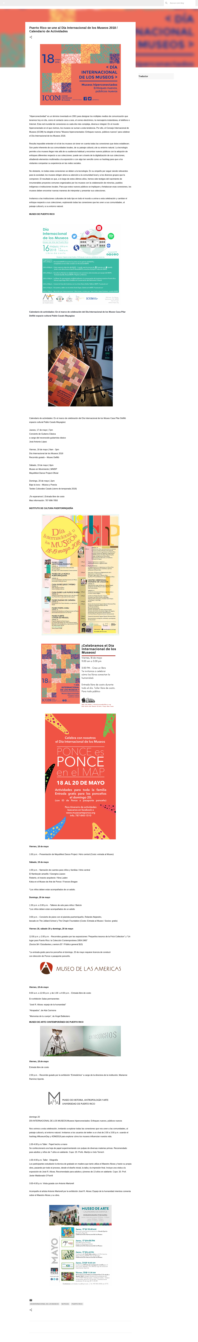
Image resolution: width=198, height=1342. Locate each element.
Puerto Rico (77, 1304)
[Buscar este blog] (182, 3)
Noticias (65, 1304)
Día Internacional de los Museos (44, 1304)
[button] (30, 37)
